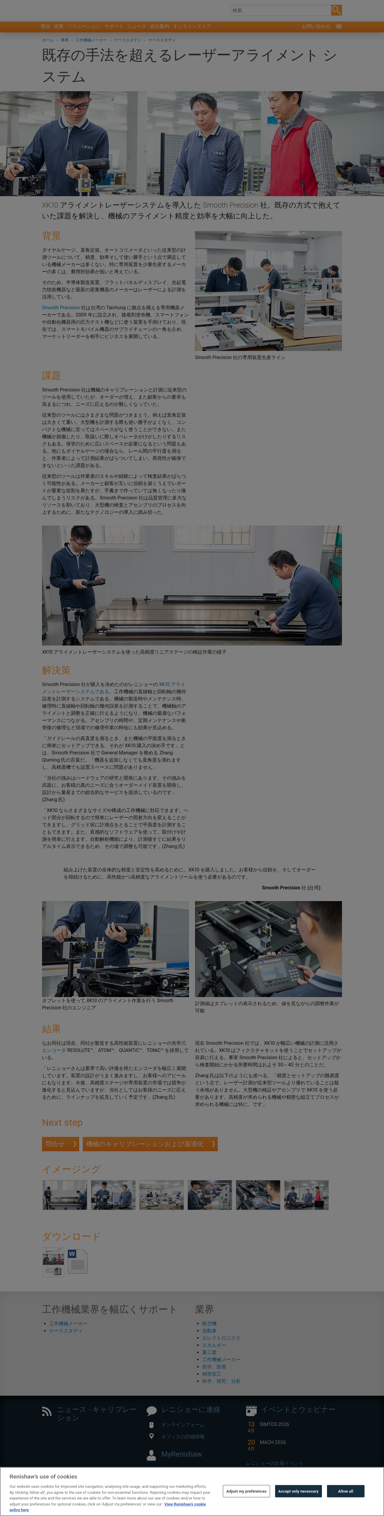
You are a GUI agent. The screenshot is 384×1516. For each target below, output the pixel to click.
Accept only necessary (298, 1501)
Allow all (345, 1501)
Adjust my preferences (246, 1501)
